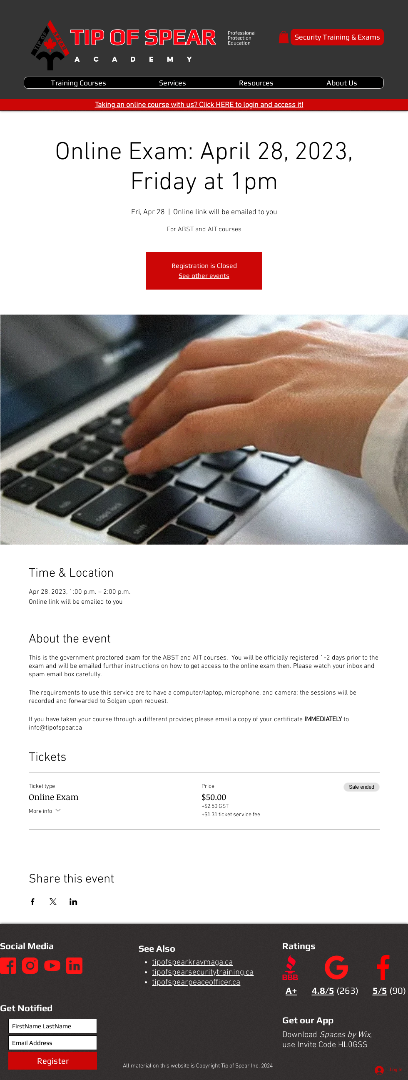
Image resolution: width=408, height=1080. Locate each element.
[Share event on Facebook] (33, 901)
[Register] (52, 1061)
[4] (74, 966)
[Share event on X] (53, 901)
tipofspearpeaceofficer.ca (196, 983)
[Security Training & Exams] (337, 37)
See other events (204, 276)
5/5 (380, 990)
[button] (284, 37)
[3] (52, 966)
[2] (30, 966)
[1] (8, 966)
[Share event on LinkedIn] (73, 901)
